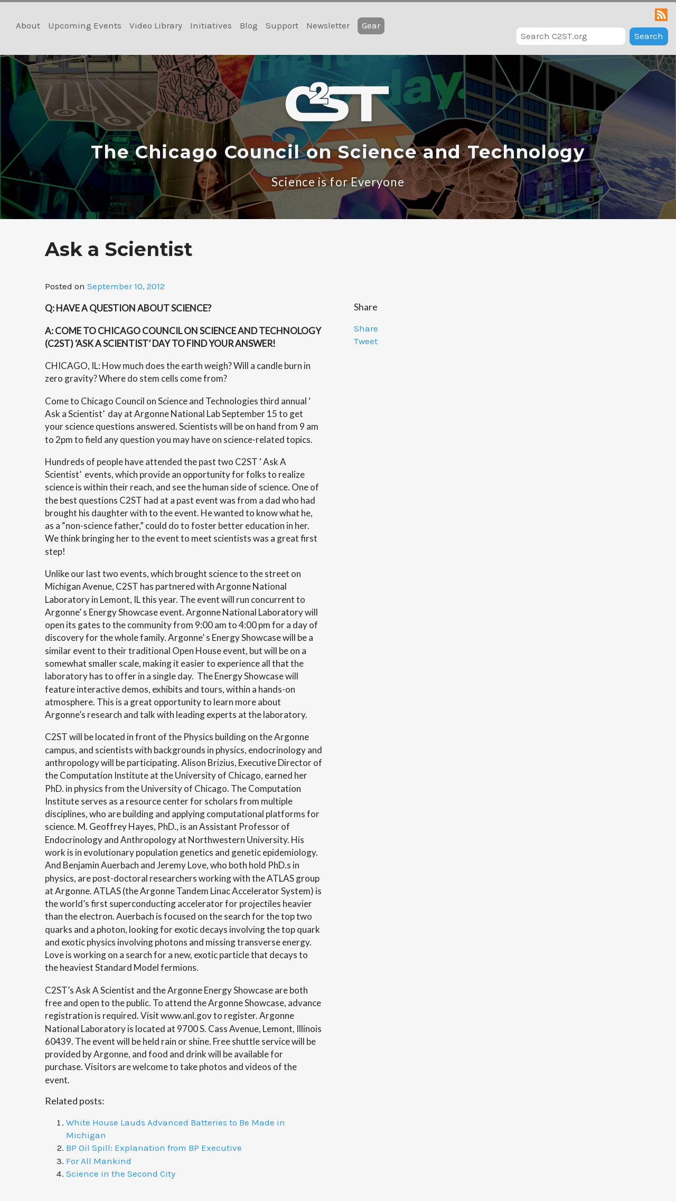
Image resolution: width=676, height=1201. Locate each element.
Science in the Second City (120, 1173)
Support (282, 25)
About (28, 25)
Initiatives (211, 25)
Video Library (155, 25)
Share (366, 328)
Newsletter (328, 25)
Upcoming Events (84, 25)
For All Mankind (99, 1161)
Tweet (366, 341)
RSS (661, 14)
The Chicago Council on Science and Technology (338, 152)
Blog (249, 25)
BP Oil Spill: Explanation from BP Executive (154, 1147)
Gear (371, 25)
